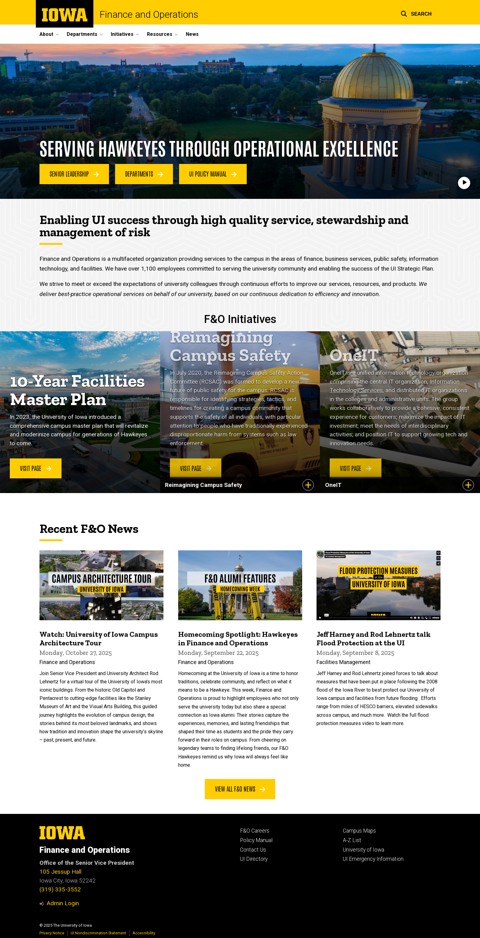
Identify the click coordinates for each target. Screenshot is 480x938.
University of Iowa (363, 850)
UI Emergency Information (373, 859)
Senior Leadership (74, 174)
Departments (144, 174)
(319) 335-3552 (60, 889)
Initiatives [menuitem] (122, 34)
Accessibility (144, 933)
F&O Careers (254, 831)
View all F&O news (240, 788)
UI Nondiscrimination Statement (98, 933)
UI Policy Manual (213, 174)
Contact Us (253, 850)
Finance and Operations (148, 14)
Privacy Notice (51, 933)
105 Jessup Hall (60, 871)
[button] (416, 13)
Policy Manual (256, 840)
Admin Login (63, 903)
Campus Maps (359, 831)
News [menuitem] (192, 34)
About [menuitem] (46, 34)
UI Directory (254, 859)
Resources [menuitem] (159, 34)
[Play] (464, 183)
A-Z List (352, 840)
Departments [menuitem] (82, 34)
